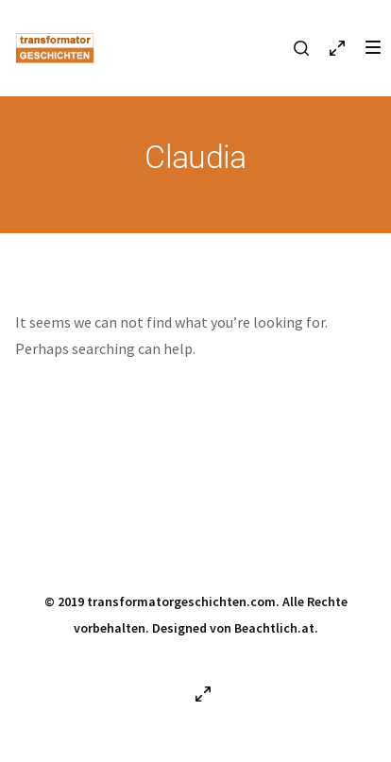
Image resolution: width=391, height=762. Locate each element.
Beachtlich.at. (276, 627)
